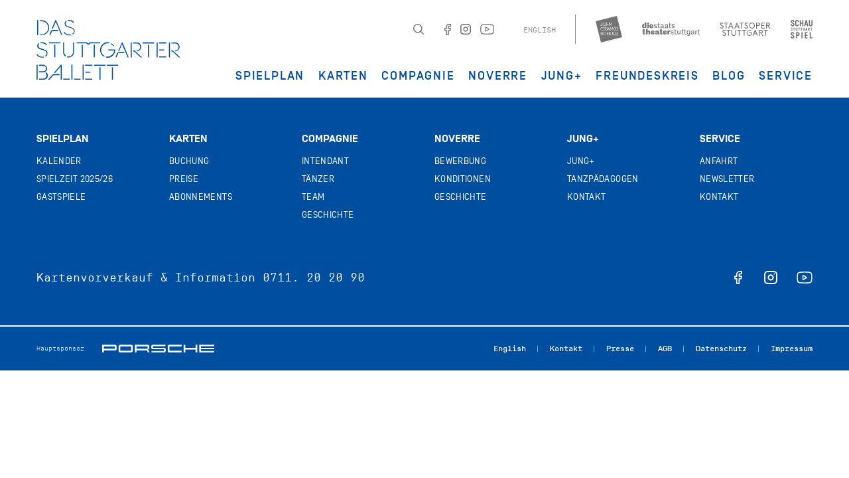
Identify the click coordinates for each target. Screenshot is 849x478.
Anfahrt (719, 161)
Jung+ (583, 138)
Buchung (189, 161)
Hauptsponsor (60, 348)
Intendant (325, 161)
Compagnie (417, 75)
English (539, 30)
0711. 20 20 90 (314, 277)
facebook (738, 277)
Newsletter (727, 179)
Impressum (792, 348)
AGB (665, 348)
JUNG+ (561, 75)
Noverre (497, 75)
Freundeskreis (647, 75)
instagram (770, 277)
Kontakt (586, 197)
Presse (620, 348)
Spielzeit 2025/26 (74, 179)
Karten (343, 75)
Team (313, 197)
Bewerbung (460, 161)
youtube (805, 277)
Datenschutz (721, 348)
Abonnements (200, 197)
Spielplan (269, 75)
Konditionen (462, 179)
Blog (728, 75)
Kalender (59, 161)
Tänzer (318, 179)
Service (786, 75)
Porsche (158, 348)
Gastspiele (61, 197)
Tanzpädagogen (603, 179)
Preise (183, 179)
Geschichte (328, 215)
